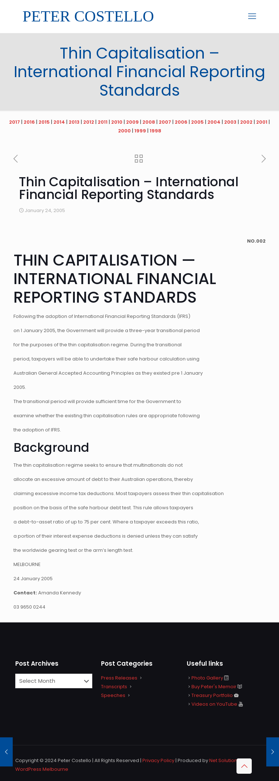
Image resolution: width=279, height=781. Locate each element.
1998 (155, 130)
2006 (181, 122)
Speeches (113, 695)
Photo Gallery (207, 677)
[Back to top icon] (244, 766)
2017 (14, 122)
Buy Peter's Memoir (213, 686)
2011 (103, 122)
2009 (132, 122)
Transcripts (114, 686)
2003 (230, 122)
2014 (59, 122)
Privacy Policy (158, 760)
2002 (246, 122)
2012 (88, 122)
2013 (74, 122)
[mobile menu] (252, 16)
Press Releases (119, 677)
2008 (148, 122)
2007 (165, 122)
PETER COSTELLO (88, 16)
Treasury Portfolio (212, 695)
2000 (124, 130)
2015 (44, 122)
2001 (261, 122)
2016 (29, 122)
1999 (140, 130)
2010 (116, 122)
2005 (197, 122)
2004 (214, 122)
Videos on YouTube (214, 704)
